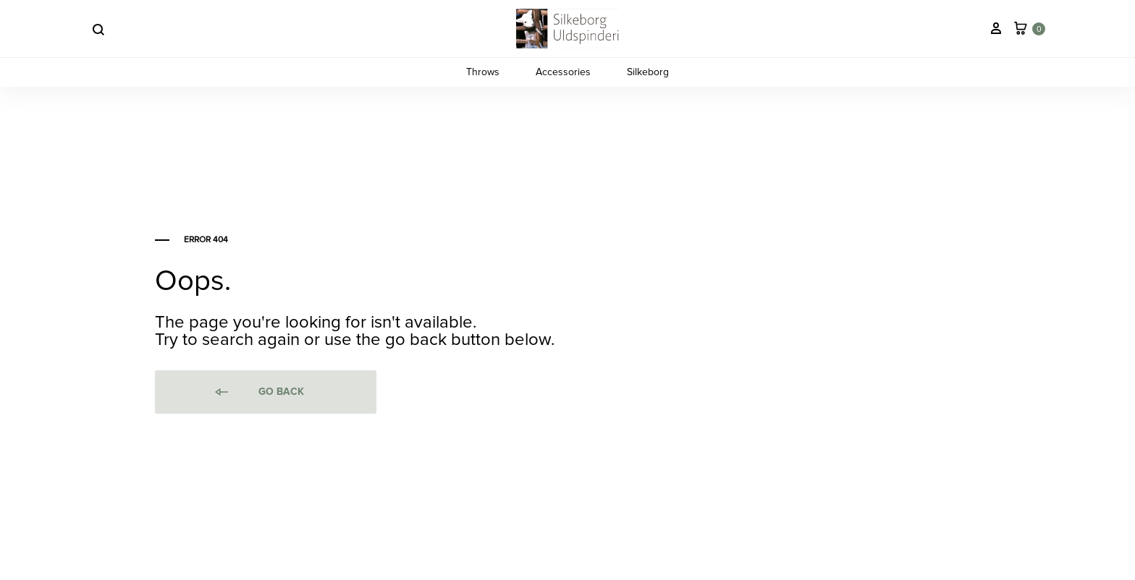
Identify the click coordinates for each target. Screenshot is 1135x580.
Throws (482, 72)
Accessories (563, 72)
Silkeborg (648, 72)
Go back (258, 392)
